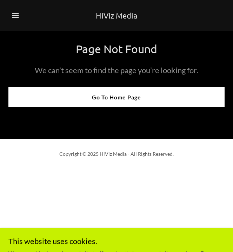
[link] (116, 16)
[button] (24, 15)
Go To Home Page (116, 97)
